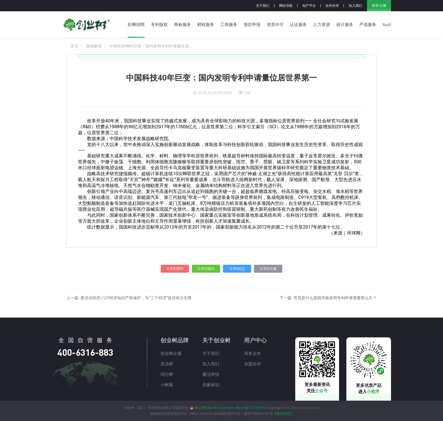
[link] (75, 46)
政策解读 (94, 46)
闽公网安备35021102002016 (214, 408)
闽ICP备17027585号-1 (252, 408)
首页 (75, 46)
